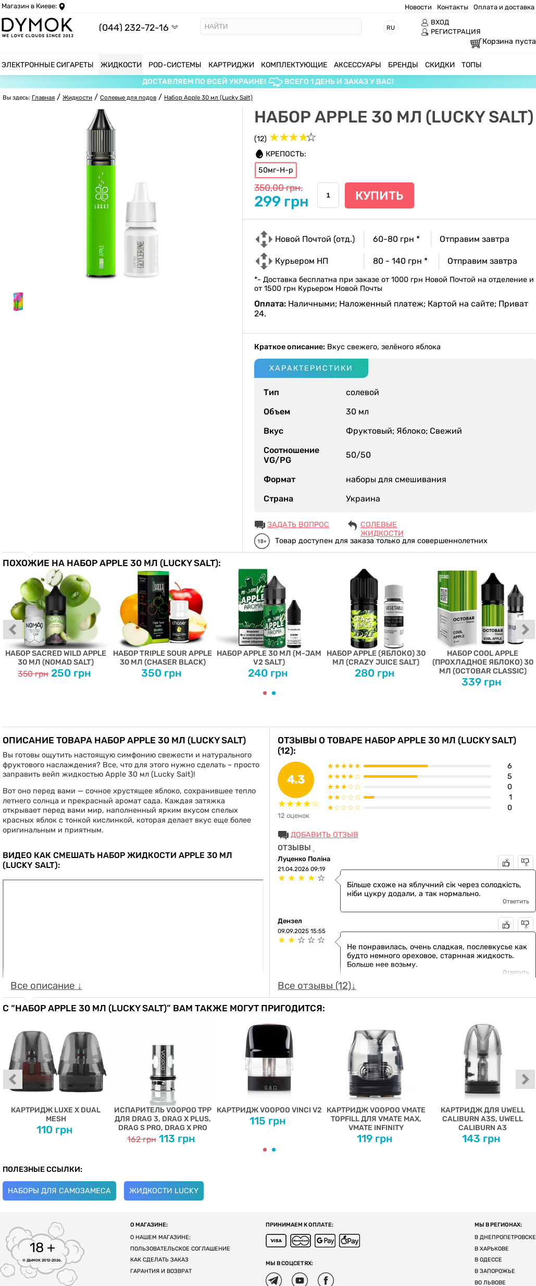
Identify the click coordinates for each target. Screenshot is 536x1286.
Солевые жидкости (382, 525)
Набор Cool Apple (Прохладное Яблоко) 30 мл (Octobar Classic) (482, 622)
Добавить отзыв (324, 834)
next (525, 630)
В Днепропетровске (505, 1237)
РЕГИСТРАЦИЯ (451, 32)
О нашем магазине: (160, 1237)
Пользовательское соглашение (180, 1248)
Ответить (516, 901)
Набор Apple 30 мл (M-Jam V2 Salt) (269, 617)
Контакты (452, 7)
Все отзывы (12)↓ (317, 985)
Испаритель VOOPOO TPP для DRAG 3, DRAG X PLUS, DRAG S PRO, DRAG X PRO (162, 1072)
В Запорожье (495, 1271)
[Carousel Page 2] (274, 693)
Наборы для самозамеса (59, 1190)
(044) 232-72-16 (134, 27)
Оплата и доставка (503, 7)
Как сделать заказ (159, 1259)
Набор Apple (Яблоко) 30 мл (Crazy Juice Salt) (375, 617)
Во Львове (490, 1282)
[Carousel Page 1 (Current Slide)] (265, 693)
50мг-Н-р (275, 170)
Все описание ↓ (46, 985)
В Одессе (488, 1259)
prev (13, 630)
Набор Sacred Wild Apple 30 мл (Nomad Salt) (56, 617)
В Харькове (492, 1248)
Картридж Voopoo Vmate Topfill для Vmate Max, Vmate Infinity (375, 1072)
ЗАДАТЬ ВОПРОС (298, 524)
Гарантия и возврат (161, 1271)
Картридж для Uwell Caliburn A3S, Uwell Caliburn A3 (482, 1072)
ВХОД (435, 22)
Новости (418, 7)
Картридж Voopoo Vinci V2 (269, 1063)
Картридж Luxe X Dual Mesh (56, 1068)
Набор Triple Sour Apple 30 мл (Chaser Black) (162, 617)
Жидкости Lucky (163, 1190)
